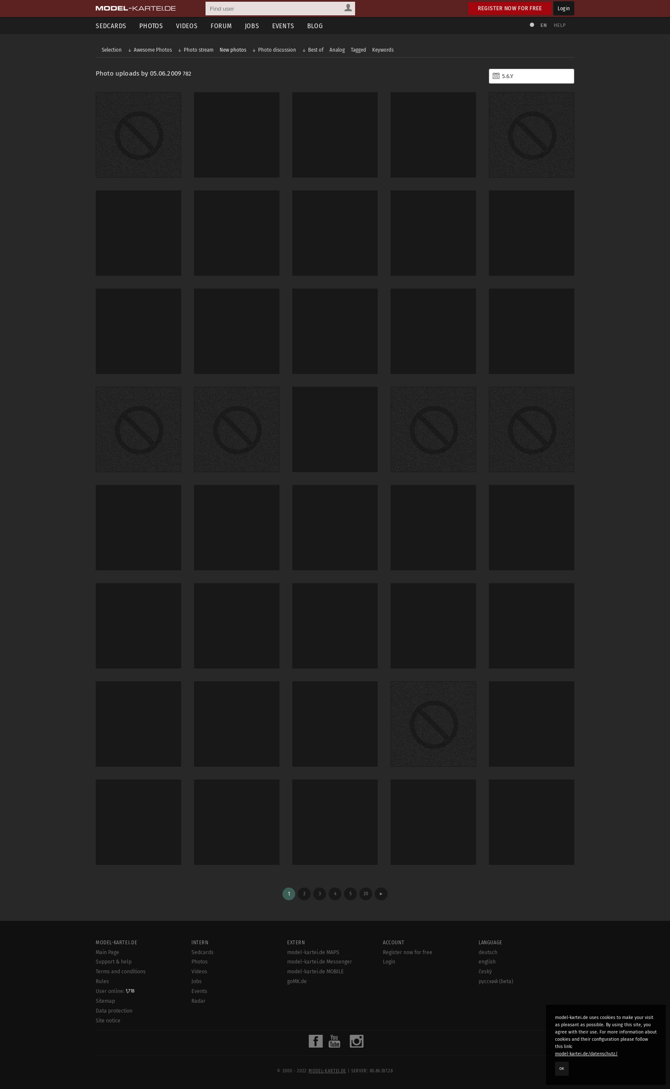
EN (544, 25)
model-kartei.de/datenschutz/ (586, 1054)
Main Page (107, 952)
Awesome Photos (153, 50)
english (487, 962)
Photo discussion (277, 50)
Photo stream (199, 50)
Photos (151, 26)
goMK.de (297, 981)
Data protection (114, 1011)
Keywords (383, 50)
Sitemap (105, 1001)
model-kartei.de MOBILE (315, 972)
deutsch (488, 952)
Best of (315, 50)
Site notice (108, 1021)
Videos (187, 26)
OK (561, 1068)
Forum (221, 26)
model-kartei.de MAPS (313, 952)
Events (283, 26)
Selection (112, 50)
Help (560, 25)
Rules (102, 981)
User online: (115, 991)
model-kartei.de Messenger (319, 962)
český (485, 972)
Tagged (358, 50)
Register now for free (510, 8)
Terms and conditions (121, 972)
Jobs (252, 26)
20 (366, 893)
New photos (233, 50)
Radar (198, 1001)
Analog (337, 50)
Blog (315, 26)
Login (564, 8)
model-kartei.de (327, 1071)
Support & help (114, 962)
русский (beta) (496, 981)
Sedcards (111, 26)
